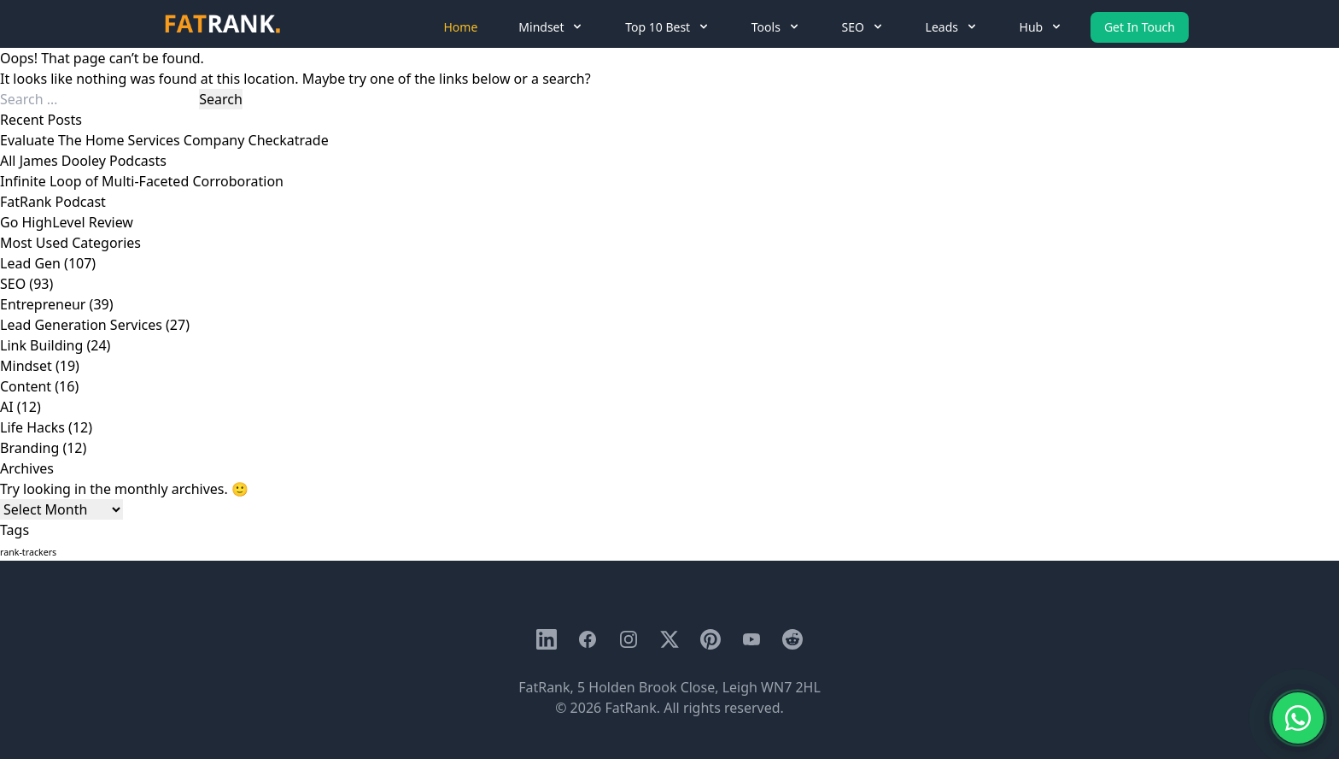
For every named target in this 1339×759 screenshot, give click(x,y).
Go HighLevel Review (66, 222)
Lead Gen (30, 263)
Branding (29, 447)
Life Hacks (32, 427)
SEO (13, 283)
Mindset (26, 365)
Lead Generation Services (81, 324)
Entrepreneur (42, 304)
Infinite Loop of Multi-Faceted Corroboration (142, 181)
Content (25, 386)
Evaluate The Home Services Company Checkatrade (164, 140)
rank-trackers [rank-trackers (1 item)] (28, 552)
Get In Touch (1139, 27)
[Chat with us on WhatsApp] (1298, 718)
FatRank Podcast (53, 201)
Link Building (41, 345)
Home (461, 27)
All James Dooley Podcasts (83, 160)
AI (7, 406)
